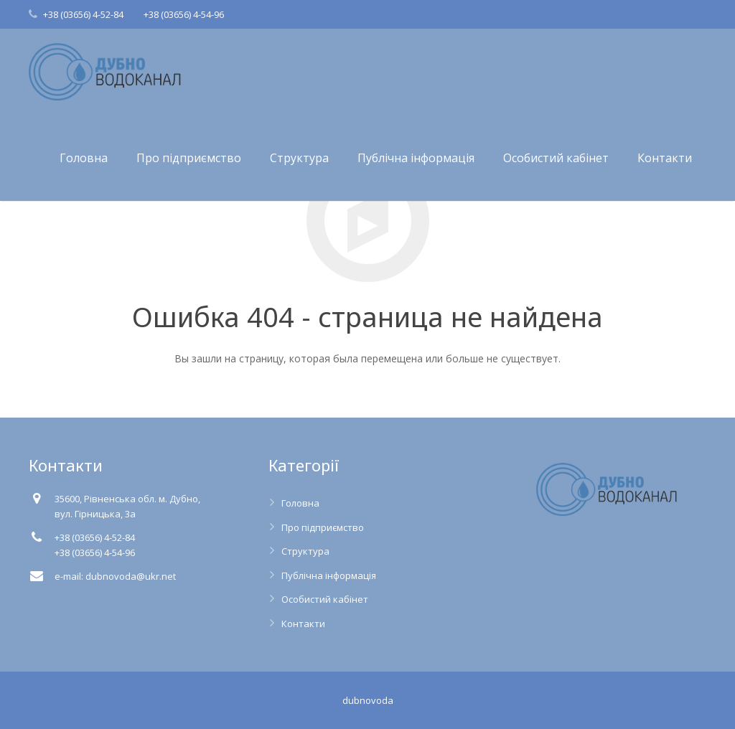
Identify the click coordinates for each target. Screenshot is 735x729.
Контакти (303, 623)
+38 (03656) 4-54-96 (184, 14)
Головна (300, 503)
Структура (305, 551)
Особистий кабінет (324, 599)
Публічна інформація (328, 575)
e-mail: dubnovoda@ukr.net (115, 576)
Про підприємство (322, 527)
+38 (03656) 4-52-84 (83, 14)
